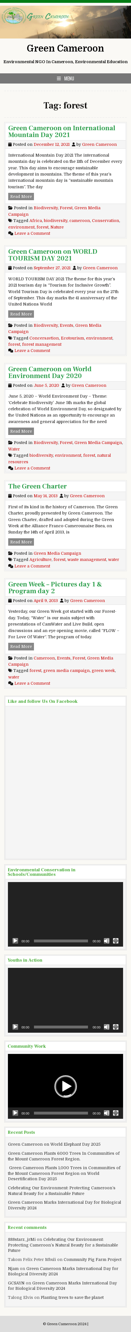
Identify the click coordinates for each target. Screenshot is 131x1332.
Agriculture (40, 559)
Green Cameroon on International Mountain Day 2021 (61, 131)
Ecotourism (72, 338)
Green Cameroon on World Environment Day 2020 (50, 372)
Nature (57, 227)
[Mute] (106, 941)
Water (14, 449)
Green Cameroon (65, 48)
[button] (65, 1086)
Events (66, 325)
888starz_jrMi (22, 1239)
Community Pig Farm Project (92, 1259)
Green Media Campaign (98, 442)
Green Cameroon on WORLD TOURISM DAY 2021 (52, 255)
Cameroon (44, 658)
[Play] (15, 941)
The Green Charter (37, 486)
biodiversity (55, 220)
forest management (41, 344)
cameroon (79, 220)
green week (103, 670)
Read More (22, 196)
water (113, 559)
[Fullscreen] (116, 941)
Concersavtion (44, 338)
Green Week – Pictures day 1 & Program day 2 (55, 587)
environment (21, 227)
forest (42, 227)
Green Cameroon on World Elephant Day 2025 (54, 1144)
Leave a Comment (32, 233)
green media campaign (66, 670)
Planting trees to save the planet (72, 1297)
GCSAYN (16, 1283)
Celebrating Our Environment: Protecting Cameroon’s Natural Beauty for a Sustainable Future (63, 1245)
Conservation (105, 220)
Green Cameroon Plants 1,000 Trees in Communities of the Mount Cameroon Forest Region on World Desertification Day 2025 (64, 1173)
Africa (35, 220)
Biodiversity (46, 208)
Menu (69, 78)
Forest (66, 208)
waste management (86, 559)
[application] (65, 914)
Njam (13, 1268)
